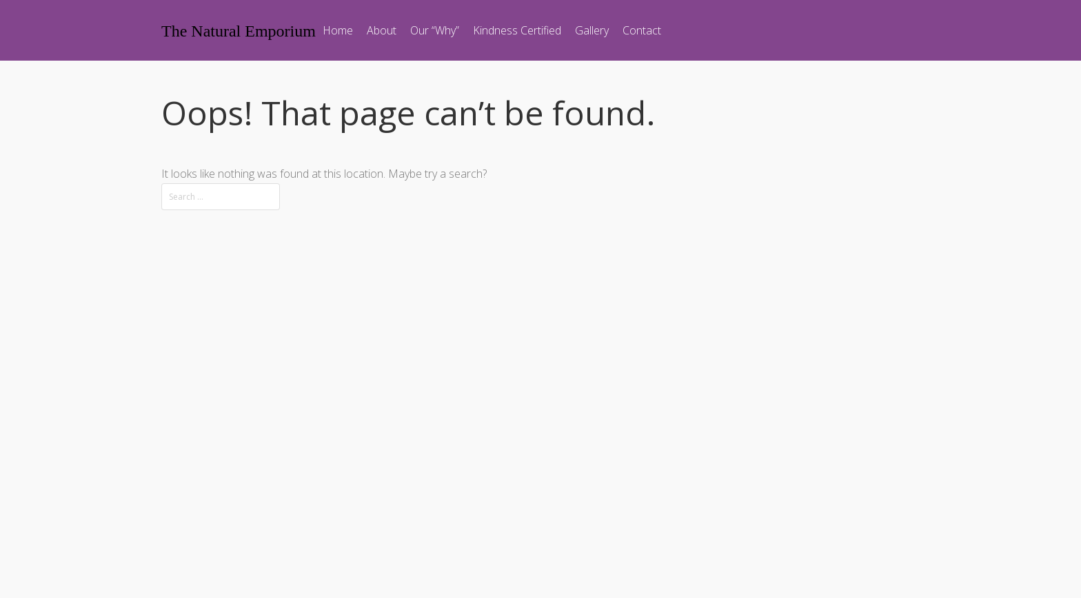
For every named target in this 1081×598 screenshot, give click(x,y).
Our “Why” (434, 30)
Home (338, 30)
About (381, 30)
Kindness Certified (517, 30)
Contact (642, 30)
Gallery (592, 30)
